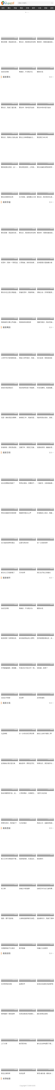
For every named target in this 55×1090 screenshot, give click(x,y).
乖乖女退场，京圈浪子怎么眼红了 (30, 483)
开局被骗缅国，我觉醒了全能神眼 (12, 668)
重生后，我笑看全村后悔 (27, 42)
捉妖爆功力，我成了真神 (45, 918)
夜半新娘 (22, 948)
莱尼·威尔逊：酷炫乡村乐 (45, 1073)
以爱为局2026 (23, 543)
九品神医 (4, 733)
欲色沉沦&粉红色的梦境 (45, 984)
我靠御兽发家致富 (25, 322)
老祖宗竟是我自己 (7, 388)
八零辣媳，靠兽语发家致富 (28, 262)
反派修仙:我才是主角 (8, 763)
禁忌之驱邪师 (5, 1073)
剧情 (51, 8)
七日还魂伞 (23, 823)
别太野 (21, 698)
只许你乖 (22, 572)
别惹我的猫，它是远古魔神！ (29, 859)
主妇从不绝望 (5, 698)
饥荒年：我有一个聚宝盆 (9, 262)
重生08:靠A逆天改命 (44, 107)
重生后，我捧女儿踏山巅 (9, 137)
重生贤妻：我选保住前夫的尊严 (11, 42)
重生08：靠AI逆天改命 (26, 107)
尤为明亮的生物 (6, 984)
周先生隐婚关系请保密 (8, 513)
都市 (33, 8)
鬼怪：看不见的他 (7, 918)
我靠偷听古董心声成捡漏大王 (11, 322)
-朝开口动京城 (42, 793)
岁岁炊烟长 (41, 698)
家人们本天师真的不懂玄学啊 (11, 859)
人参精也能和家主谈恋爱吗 (28, 918)
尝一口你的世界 (42, 543)
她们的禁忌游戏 (42, 1014)
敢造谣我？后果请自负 (8, 638)
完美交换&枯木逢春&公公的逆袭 (30, 1014)
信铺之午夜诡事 (24, 888)
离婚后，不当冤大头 (26, 72)
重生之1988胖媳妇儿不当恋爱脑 (30, 137)
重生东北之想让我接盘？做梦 (11, 292)
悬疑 (45, 8)
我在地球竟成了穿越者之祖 (28, 388)
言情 (27, 8)
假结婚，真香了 (42, 668)
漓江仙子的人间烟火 (44, 572)
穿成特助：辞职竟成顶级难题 (11, 447)
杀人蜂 (3, 888)
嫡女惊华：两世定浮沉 (26, 763)
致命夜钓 (40, 859)
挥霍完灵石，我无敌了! (9, 823)
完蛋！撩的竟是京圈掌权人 (10, 417)
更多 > (51, 77)
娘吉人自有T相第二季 (44, 733)
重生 (9, 8)
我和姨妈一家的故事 (8, 1014)
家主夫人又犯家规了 (8, 572)
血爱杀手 (22, 984)
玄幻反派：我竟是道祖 (44, 358)
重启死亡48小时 (42, 137)
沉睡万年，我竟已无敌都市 (28, 447)
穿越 (15, 8)
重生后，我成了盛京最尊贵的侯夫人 (13, 107)
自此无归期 (5, 72)
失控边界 (22, 1073)
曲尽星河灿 (23, 1043)
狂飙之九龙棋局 (42, 948)
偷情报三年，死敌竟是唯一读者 (29, 417)
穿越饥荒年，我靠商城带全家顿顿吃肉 (32, 292)
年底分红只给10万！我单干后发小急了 (32, 668)
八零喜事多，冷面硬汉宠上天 (29, 793)
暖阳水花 (40, 72)
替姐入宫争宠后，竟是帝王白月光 (30, 358)
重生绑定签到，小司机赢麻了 (29, 167)
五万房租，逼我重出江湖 (27, 197)
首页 (3, 8)
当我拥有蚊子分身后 (8, 948)
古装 (39, 8)
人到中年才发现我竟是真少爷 (11, 358)
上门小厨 (4, 1043)
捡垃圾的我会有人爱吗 (26, 638)
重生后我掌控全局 (7, 197)
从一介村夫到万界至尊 (26, 733)
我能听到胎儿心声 (25, 513)
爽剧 (21, 8)
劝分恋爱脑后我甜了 (8, 483)
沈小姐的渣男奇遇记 (8, 543)
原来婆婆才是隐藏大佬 (44, 262)
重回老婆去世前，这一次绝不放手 (12, 167)
